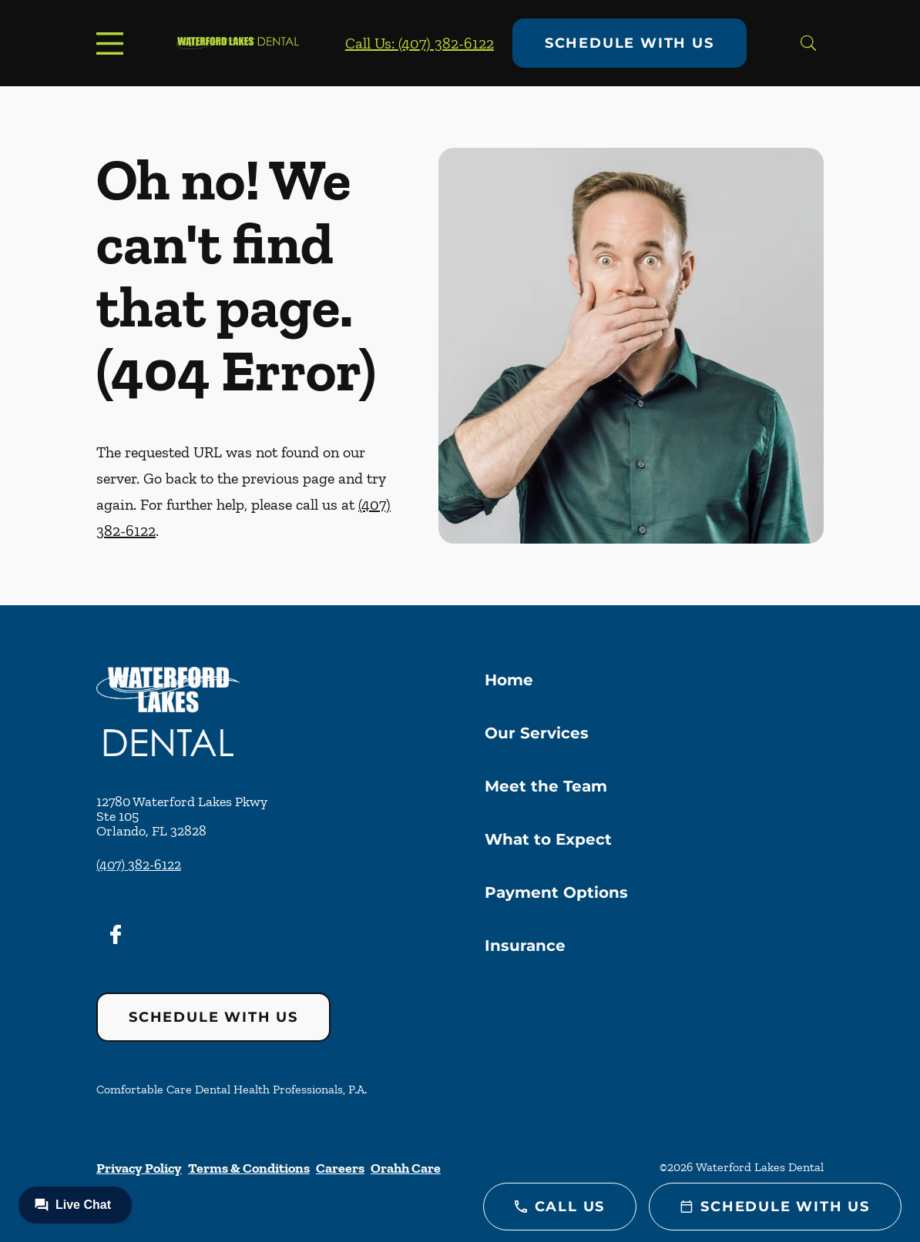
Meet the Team (546, 786)
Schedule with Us (629, 43)
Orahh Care (406, 1168)
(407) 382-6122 (138, 864)
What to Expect (548, 839)
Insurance (525, 945)
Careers (340, 1168)
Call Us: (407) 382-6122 (419, 43)
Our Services (537, 733)
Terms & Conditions (249, 1168)
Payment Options (556, 892)
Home (509, 680)
